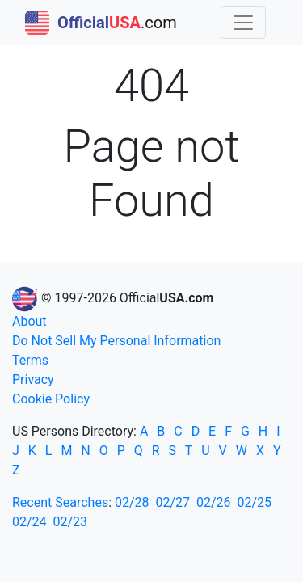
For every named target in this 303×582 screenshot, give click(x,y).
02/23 (70, 521)
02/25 (255, 502)
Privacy (33, 379)
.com (101, 23)
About (29, 321)
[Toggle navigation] (243, 22)
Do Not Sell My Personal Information (116, 340)
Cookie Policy (51, 399)
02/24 (29, 521)
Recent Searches (60, 502)
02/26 (213, 502)
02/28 (132, 502)
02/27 (173, 502)
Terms (30, 360)
